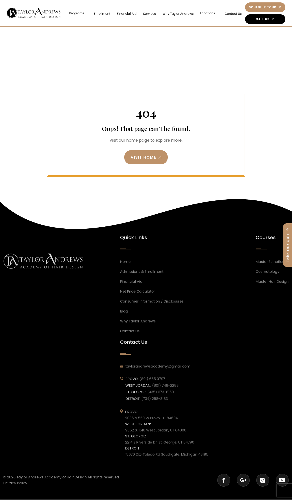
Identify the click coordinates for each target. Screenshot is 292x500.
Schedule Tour (262, 7)
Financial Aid (132, 13)
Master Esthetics (270, 271)
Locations (209, 13)
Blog (124, 321)
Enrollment (109, 13)
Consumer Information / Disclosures (152, 311)
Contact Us (233, 13)
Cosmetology (267, 281)
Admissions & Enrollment (142, 281)
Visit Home (143, 157)
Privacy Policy (15, 483)
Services (153, 13)
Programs (84, 13)
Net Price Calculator (137, 301)
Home (125, 271)
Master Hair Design (272, 291)
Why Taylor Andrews (180, 13)
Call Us (262, 19)
